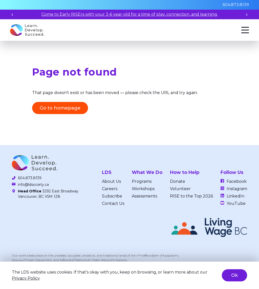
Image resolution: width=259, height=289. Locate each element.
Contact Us (113, 203)
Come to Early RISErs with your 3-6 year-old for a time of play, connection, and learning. (129, 14)
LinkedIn (235, 196)
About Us (111, 181)
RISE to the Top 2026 (191, 196)
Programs (142, 181)
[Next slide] (247, 14)
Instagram (237, 188)
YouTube (236, 203)
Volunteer (180, 188)
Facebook (237, 181)
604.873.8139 (236, 4)
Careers (109, 188)
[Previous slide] (12, 14)
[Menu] (245, 30)
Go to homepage (60, 108)
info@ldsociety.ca (33, 184)
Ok (234, 275)
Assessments (144, 196)
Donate (177, 181)
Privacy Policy (25, 278)
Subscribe (112, 196)
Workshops (143, 188)
